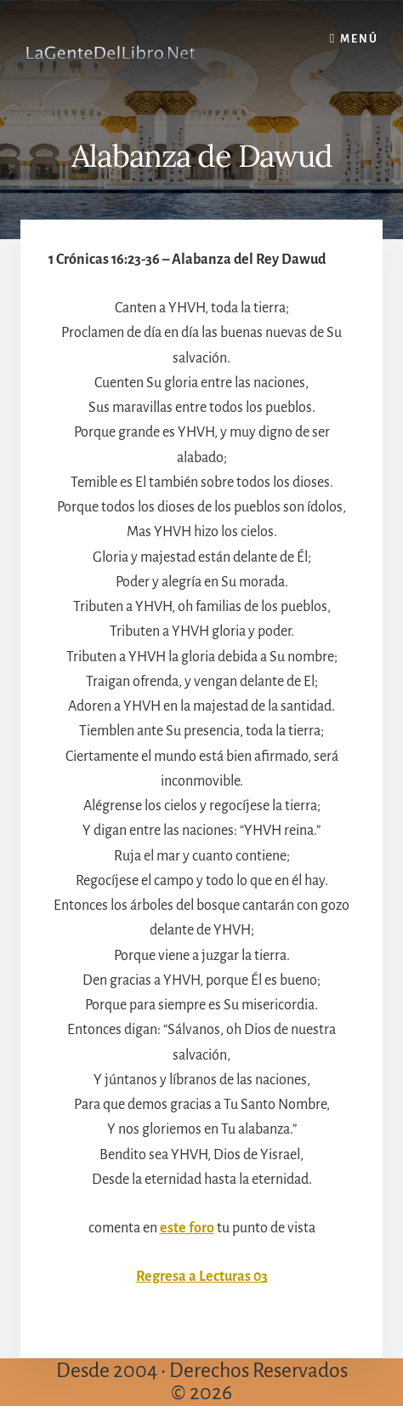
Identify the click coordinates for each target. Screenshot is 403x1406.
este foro (187, 1228)
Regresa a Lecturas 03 (202, 1276)
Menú (359, 39)
